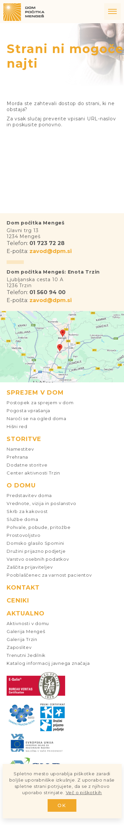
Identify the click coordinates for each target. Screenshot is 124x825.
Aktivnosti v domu (28, 623)
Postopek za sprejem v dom (40, 402)
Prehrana (17, 457)
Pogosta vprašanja (28, 410)
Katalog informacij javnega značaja (48, 663)
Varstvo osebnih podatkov (38, 559)
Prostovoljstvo (24, 535)
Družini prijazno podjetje (36, 551)
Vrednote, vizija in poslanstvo (41, 503)
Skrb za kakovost (27, 511)
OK (62, 805)
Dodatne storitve (27, 465)
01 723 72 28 (46, 243)
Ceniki (18, 600)
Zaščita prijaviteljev (30, 567)
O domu (21, 485)
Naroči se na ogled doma (36, 418)
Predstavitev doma (29, 495)
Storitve (24, 439)
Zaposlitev (19, 647)
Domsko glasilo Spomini (35, 543)
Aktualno (26, 613)
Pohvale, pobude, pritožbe (39, 527)
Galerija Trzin (22, 639)
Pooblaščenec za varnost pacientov (49, 575)
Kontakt (23, 587)
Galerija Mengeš (26, 631)
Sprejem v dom (35, 392)
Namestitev (20, 449)
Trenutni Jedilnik (26, 655)
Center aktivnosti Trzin (33, 473)
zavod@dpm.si (50, 251)
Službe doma (22, 519)
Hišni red (17, 426)
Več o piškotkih (84, 792)
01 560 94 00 (47, 292)
